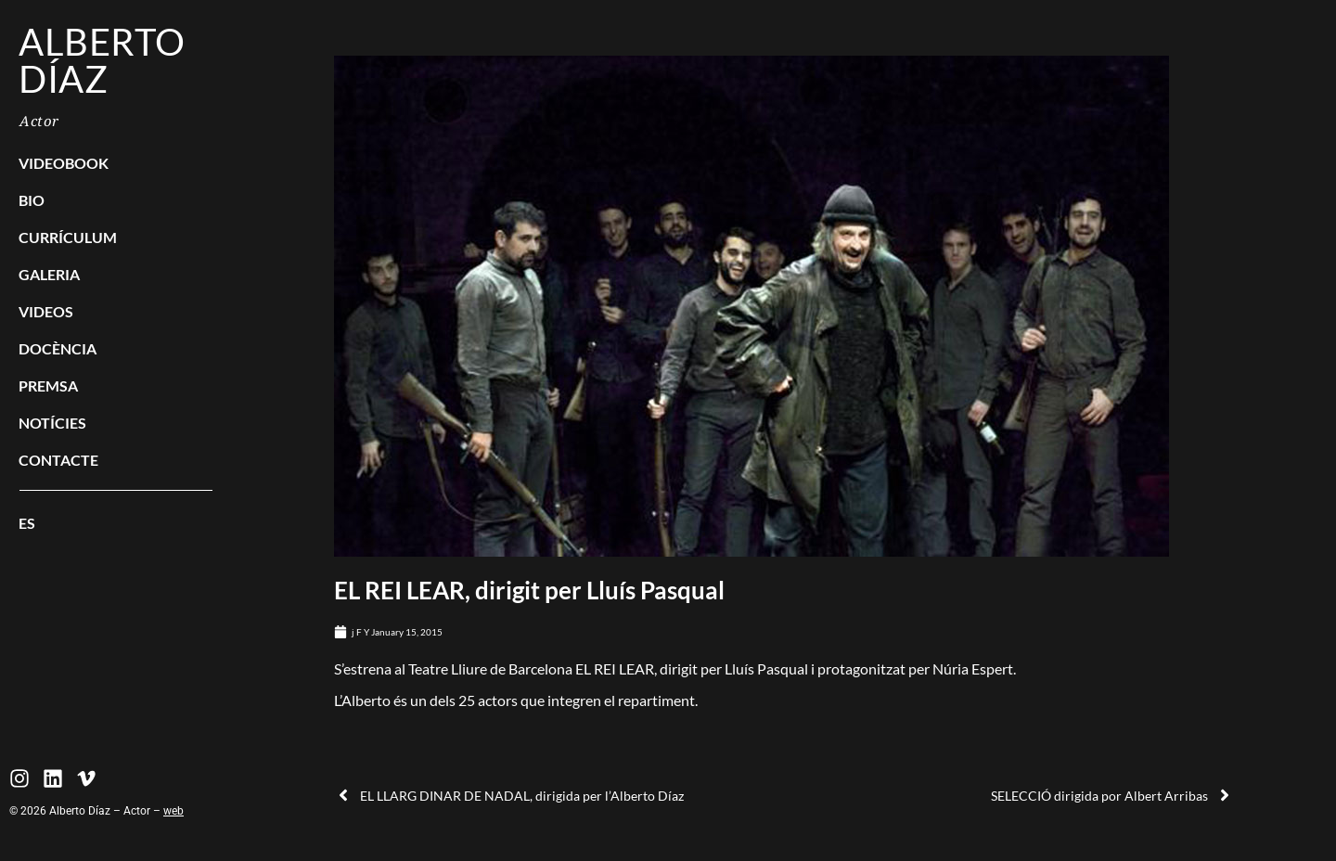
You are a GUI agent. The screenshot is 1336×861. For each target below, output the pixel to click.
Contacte (58, 460)
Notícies (52, 422)
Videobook (64, 163)
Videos (46, 311)
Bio (32, 200)
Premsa (48, 385)
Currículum (68, 237)
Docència (57, 348)
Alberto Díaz (102, 60)
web (173, 810)
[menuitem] (116, 523)
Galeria (49, 274)
